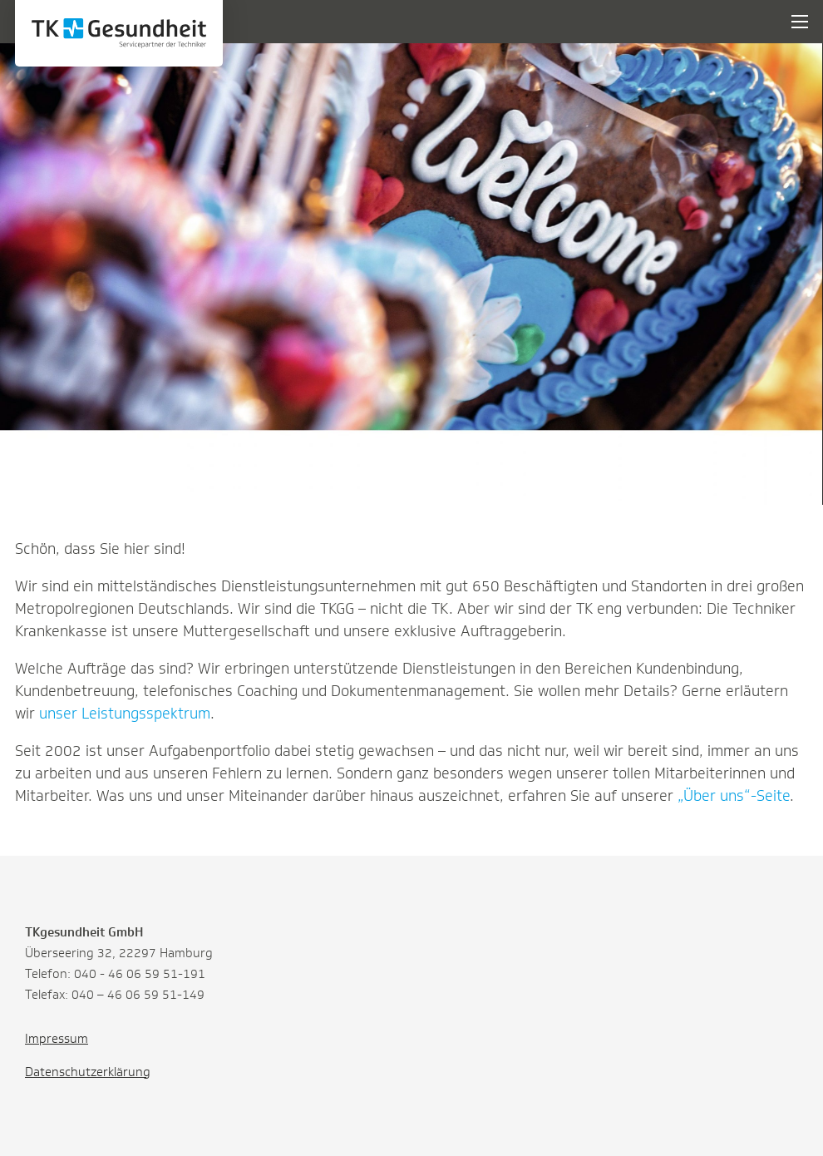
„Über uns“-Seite (734, 796)
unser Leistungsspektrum (124, 714)
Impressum (56, 1038)
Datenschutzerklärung (87, 1072)
